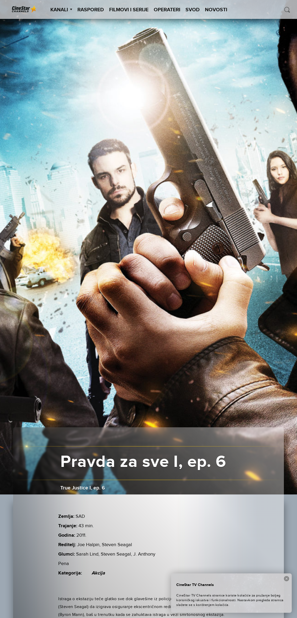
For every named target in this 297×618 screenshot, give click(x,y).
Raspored (90, 10)
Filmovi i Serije (128, 10)
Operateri (167, 10)
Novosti (216, 10)
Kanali (61, 10)
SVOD (192, 10)
